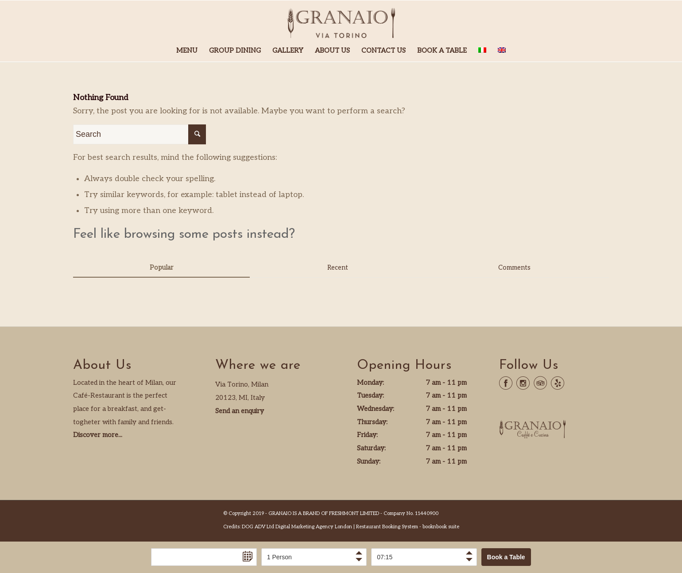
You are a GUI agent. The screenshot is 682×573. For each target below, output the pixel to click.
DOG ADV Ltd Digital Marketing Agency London (297, 527)
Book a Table (506, 557)
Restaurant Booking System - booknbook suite (407, 527)
